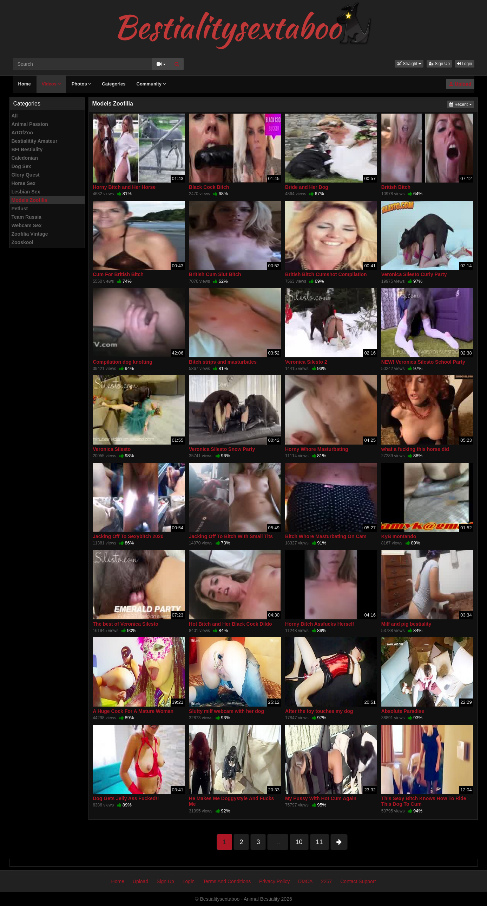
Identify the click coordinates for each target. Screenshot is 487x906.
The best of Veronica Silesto (125, 624)
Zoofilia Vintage (30, 234)
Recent (461, 104)
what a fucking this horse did (415, 449)
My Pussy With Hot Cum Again (320, 798)
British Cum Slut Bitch (215, 274)
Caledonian (25, 158)
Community (151, 84)
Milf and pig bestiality (406, 624)
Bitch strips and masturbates (223, 362)
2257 (326, 881)
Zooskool (22, 242)
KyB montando (398, 536)
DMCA (305, 881)
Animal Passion (30, 124)
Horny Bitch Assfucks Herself (319, 624)
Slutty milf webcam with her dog (226, 711)
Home (24, 84)
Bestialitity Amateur (35, 141)
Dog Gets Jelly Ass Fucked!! (126, 798)
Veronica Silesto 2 (306, 362)
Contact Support (358, 881)
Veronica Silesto (112, 449)
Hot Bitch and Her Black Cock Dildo (230, 624)
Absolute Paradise (402, 711)
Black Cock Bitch (209, 187)
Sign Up (439, 63)
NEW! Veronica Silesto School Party (423, 362)
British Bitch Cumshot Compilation (326, 274)
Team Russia (26, 217)
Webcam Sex (27, 225)
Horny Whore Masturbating (316, 449)
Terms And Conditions (227, 881)
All (15, 116)
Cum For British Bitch (118, 274)
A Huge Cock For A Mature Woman (133, 711)
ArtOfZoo (22, 132)
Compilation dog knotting (122, 362)
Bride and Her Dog (306, 187)
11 (319, 842)
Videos (51, 84)
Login (464, 63)
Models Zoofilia (29, 200)
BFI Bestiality (27, 149)
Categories (113, 84)
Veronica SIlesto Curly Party (414, 274)
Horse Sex (23, 183)
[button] (409, 64)
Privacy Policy (274, 881)
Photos (81, 84)
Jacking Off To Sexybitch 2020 (128, 536)
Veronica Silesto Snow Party (222, 449)
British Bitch (395, 187)
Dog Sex (21, 166)
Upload (460, 84)
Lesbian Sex (26, 191)
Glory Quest (26, 175)
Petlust (20, 208)
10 (299, 842)
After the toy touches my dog (319, 711)
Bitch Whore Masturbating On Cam (326, 536)
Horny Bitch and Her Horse (124, 187)
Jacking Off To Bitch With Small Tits (231, 536)
